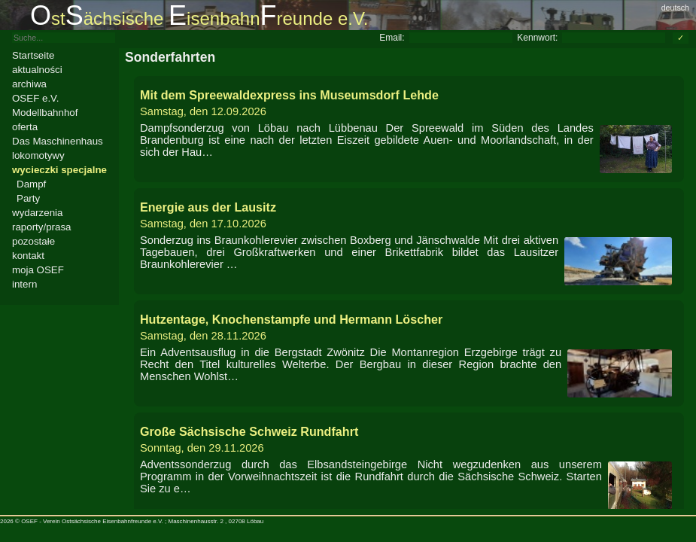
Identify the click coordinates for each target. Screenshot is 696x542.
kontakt (28, 255)
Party (28, 198)
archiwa (29, 84)
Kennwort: (537, 37)
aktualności (37, 69)
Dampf (31, 184)
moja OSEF (38, 270)
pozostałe (33, 241)
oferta (25, 126)
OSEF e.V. (35, 98)
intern (24, 284)
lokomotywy (38, 155)
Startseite (33, 55)
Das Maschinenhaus (57, 141)
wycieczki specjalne (59, 169)
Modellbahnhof (45, 112)
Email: (391, 37)
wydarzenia (37, 212)
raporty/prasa (41, 227)
